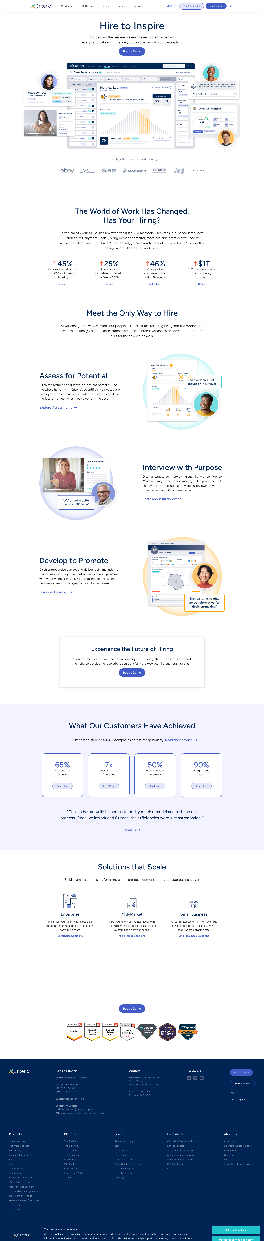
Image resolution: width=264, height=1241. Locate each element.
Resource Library (124, 1141)
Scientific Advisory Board (238, 1145)
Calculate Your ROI (125, 1159)
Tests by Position (124, 1173)
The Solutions (71, 1150)
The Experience (72, 1155)
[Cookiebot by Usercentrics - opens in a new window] (22, 1234)
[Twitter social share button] (195, 1079)
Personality (15, 1150)
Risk (11, 1159)
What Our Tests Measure (128, 1164)
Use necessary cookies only (236, 1222)
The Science (71, 1145)
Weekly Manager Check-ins (24, 1200)
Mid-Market (70, 1164)
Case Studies (122, 1150)
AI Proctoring (16, 1173)
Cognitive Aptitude (19, 1145)
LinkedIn (62, 284)
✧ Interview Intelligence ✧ (23, 1191)
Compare (69, 1177)
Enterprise (69, 1159)
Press (227, 1159)
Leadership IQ (154, 284)
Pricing (106, 6)
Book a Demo (132, 51)
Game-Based (16, 1168)
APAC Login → (238, 1099)
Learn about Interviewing (162, 499)
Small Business (72, 1168)
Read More (63, 786)
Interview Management (21, 1186)
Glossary (119, 1177)
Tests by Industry (124, 1168)
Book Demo (216, 6)
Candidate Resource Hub (181, 1141)
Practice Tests (175, 1164)
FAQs (170, 1168)
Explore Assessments (55, 407)
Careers (228, 1155)
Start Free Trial (192, 6)
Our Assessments (19, 1141)
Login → (234, 1092)
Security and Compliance (238, 1164)
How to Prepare (176, 1145)
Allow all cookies (236, 1213)
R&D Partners (231, 1150)
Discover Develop (53, 592)
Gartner (109, 284)
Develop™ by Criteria (20, 1195)
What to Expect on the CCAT (183, 1159)
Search (231, 6)
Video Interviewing (19, 1182)
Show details (52, 1234)
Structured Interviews (21, 1177)
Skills (12, 1164)
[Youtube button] (202, 1079)
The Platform (71, 1141)
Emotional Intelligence (21, 1155)
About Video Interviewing (181, 1155)
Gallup (201, 284)
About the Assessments (180, 1150)
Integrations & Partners (76, 1173)
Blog (117, 1145)
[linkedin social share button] (189, 1079)
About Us (229, 1141)
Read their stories (178, 740)
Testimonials (121, 1155)
